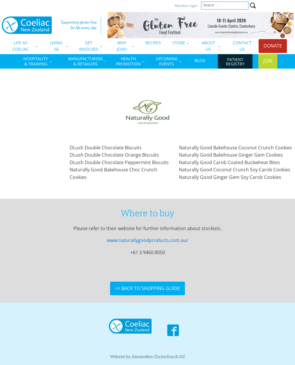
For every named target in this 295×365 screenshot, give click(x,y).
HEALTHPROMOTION (128, 61)
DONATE (273, 46)
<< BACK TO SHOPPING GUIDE (147, 288)
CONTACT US (242, 46)
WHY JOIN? (122, 46)
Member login (186, 5)
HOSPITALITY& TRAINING (35, 61)
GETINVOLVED (88, 46)
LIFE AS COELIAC (20, 46)
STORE (178, 42)
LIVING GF (56, 46)
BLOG (200, 60)
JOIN (267, 61)
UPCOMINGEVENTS (167, 61)
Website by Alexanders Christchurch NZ (147, 356)
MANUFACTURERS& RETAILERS (85, 61)
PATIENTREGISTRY (235, 62)
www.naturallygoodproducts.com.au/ (147, 240)
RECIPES (153, 42)
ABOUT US (208, 46)
